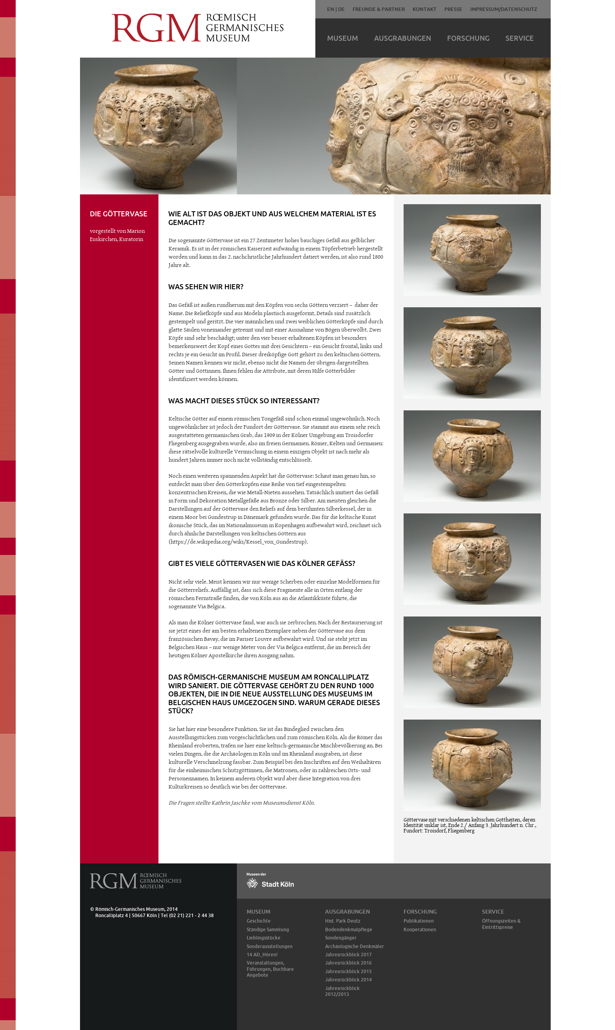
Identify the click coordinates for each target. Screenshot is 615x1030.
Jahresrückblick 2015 (348, 971)
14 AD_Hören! (262, 954)
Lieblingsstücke (263, 937)
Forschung (468, 38)
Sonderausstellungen (270, 946)
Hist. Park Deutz (342, 920)
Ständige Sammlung (268, 929)
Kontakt (425, 9)
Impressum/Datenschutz (503, 9)
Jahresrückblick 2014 (348, 979)
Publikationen (419, 920)
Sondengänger (341, 937)
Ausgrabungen (402, 38)
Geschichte (259, 920)
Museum (342, 38)
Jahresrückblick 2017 (348, 954)
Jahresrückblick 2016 (348, 962)
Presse (453, 9)
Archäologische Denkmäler (354, 946)
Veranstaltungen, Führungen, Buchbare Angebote (270, 968)
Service (520, 38)
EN (330, 9)
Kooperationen (420, 929)
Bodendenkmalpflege (348, 929)
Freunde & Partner (379, 9)
